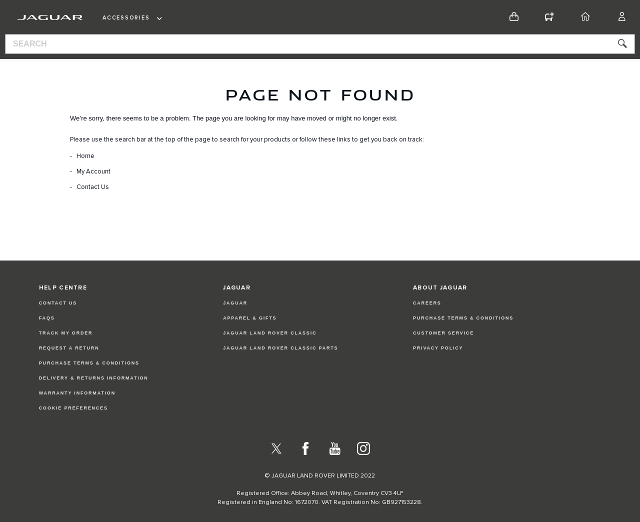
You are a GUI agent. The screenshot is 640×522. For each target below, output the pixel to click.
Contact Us (92, 187)
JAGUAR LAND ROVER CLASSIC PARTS (280, 348)
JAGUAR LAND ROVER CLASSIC (269, 333)
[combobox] (320, 44)
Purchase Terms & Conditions (89, 363)
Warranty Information (77, 393)
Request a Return (69, 348)
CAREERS (427, 303)
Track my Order (66, 333)
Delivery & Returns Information (93, 378)
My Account (93, 171)
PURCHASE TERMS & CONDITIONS (463, 318)
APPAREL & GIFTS (249, 318)
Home (85, 156)
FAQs (47, 318)
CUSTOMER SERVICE (443, 333)
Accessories (126, 17)
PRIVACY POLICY (438, 348)
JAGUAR (235, 303)
